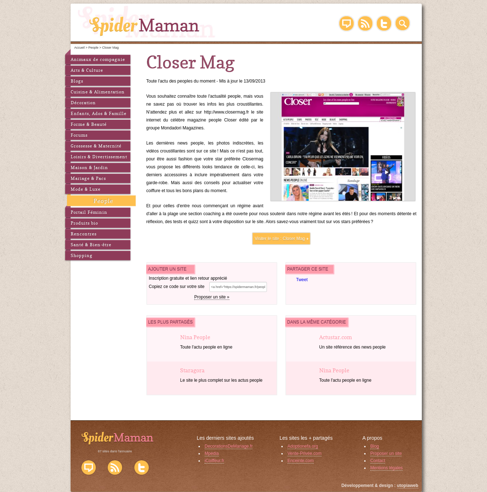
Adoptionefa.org (302, 446)
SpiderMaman (147, 22)
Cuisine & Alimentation (98, 91)
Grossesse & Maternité (96, 146)
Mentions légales (386, 467)
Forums (79, 135)
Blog (346, 23)
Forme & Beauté (89, 124)
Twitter (384, 23)
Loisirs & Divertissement (99, 156)
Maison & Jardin (89, 167)
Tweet (302, 279)
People (103, 200)
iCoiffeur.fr (214, 460)
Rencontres (84, 233)
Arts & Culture (87, 70)
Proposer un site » (211, 297)
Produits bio (84, 223)
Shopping (82, 255)
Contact (377, 460)
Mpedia (212, 453)
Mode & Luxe (85, 189)
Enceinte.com (300, 460)
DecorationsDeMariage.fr (229, 446)
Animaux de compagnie (98, 59)
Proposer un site (386, 453)
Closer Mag (294, 238)
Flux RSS (115, 467)
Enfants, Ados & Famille (98, 113)
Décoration (83, 102)
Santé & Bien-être (91, 244)
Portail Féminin (89, 212)
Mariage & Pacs (88, 178)
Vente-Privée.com (304, 453)
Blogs (77, 81)
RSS (365, 23)
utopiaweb (407, 485)
